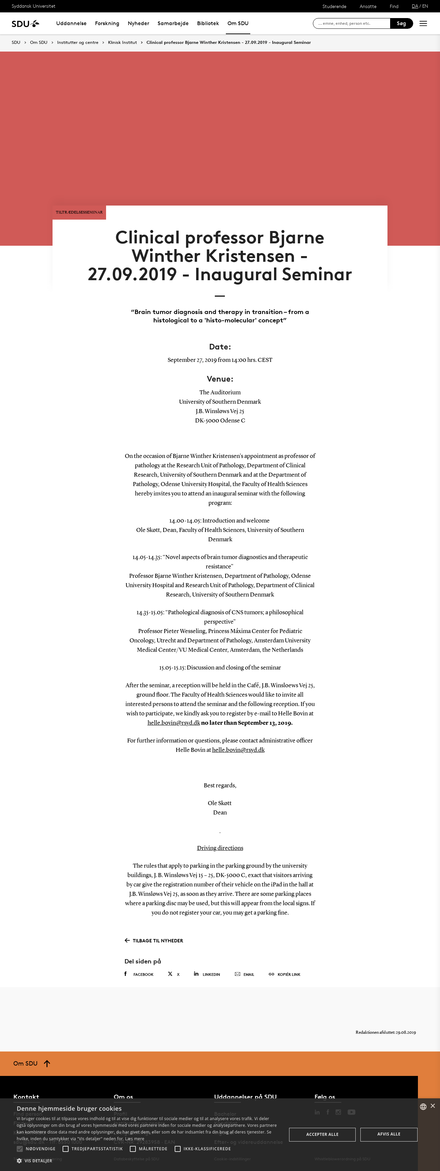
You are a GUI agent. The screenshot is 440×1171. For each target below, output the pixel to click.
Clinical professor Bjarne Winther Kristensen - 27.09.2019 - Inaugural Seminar (229, 42)
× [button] (432, 1106)
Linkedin (207, 974)
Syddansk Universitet (34, 6)
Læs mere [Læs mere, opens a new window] (134, 1139)
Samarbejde (173, 23)
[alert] (220, 1134)
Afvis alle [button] (389, 1134)
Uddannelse (71, 23)
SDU (16, 42)
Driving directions (220, 848)
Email (244, 974)
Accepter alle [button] (322, 1134)
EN (425, 6)
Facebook (139, 974)
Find (394, 6)
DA (415, 6)
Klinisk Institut (122, 42)
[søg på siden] (354, 23)
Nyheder (138, 23)
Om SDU (238, 23)
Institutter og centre (77, 42)
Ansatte (368, 6)
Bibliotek (208, 23)
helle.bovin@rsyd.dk (174, 723)
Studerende (334, 6)
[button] (19, 1149)
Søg (401, 23)
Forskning (107, 23)
